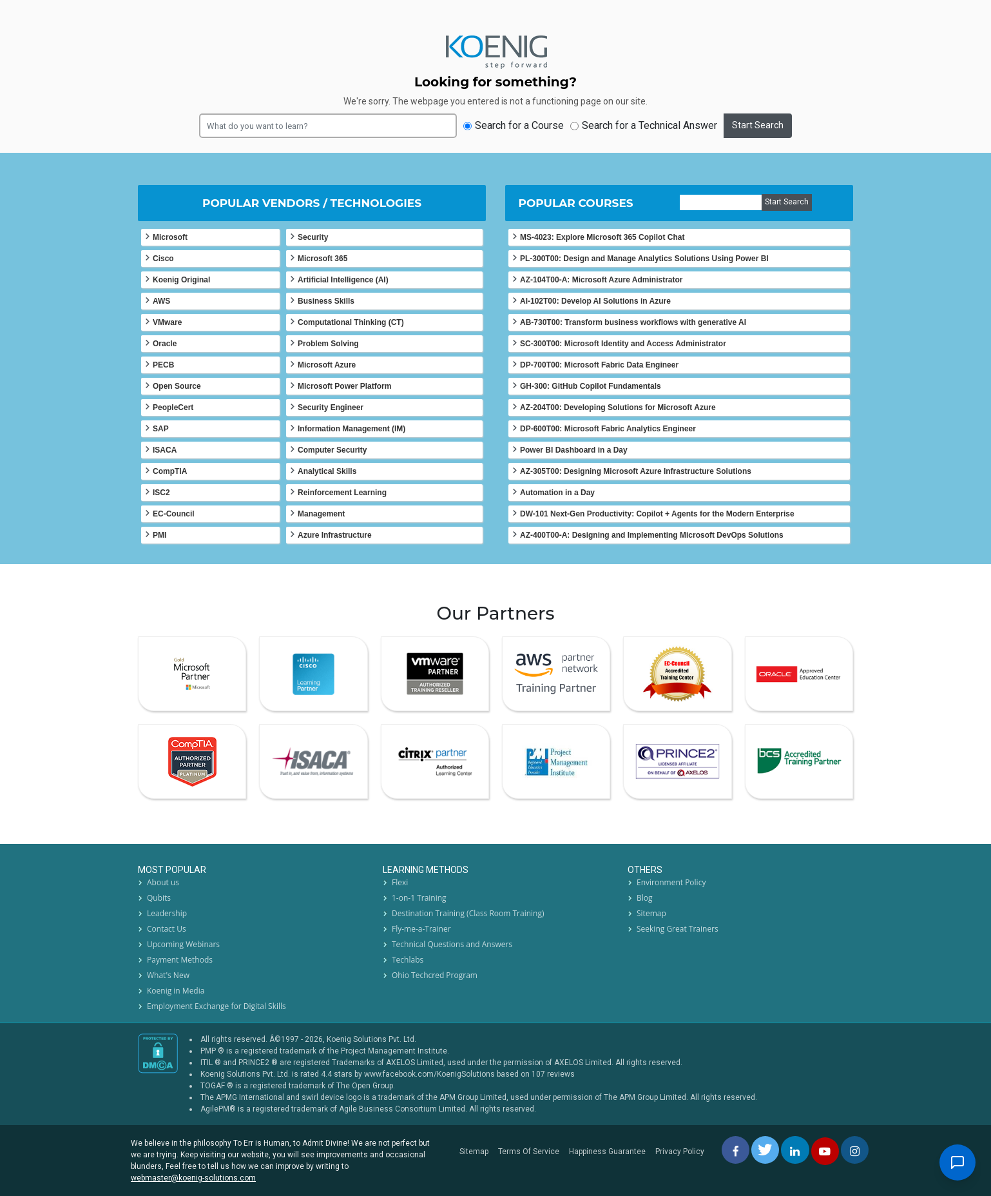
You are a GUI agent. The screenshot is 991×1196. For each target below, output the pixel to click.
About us (163, 882)
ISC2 (161, 492)
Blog (645, 897)
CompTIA (170, 471)
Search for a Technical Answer (643, 125)
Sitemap (651, 913)
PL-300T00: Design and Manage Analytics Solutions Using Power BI (644, 258)
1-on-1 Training (419, 897)
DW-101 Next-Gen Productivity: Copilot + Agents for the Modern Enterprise (657, 513)
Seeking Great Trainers (677, 928)
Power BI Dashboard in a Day (574, 450)
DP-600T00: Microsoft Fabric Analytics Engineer (608, 428)
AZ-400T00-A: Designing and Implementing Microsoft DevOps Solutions (652, 535)
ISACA (165, 450)
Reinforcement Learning (342, 492)
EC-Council (174, 513)
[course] (721, 202)
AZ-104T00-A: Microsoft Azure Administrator (601, 279)
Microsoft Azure (327, 364)
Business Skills (326, 301)
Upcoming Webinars (183, 944)
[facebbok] (735, 1150)
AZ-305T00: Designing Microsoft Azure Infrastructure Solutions (635, 471)
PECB (163, 364)
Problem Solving (328, 343)
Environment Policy (671, 882)
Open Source (177, 386)
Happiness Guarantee (607, 1151)
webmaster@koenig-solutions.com (193, 1177)
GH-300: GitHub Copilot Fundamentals (590, 386)
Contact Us (166, 928)
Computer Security (332, 450)
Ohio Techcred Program (434, 975)
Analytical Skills (327, 471)
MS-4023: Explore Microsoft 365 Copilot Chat (602, 237)
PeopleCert (173, 407)
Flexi (400, 882)
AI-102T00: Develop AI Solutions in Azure (595, 301)
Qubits (159, 897)
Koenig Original (181, 279)
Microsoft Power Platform (344, 386)
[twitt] (765, 1150)
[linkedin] (795, 1150)
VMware (167, 322)
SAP (161, 428)
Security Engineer (330, 407)
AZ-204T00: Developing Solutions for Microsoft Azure (618, 407)
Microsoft (170, 237)
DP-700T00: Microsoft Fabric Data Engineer (599, 364)
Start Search (758, 125)
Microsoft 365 (322, 258)
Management (321, 513)
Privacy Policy (679, 1151)
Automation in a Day (557, 492)
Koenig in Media (175, 990)
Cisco (163, 258)
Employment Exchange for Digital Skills (216, 1006)
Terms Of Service (528, 1151)
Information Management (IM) (351, 428)
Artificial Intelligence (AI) (343, 279)
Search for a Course (513, 125)
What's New (168, 975)
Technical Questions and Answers (452, 944)
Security (313, 237)
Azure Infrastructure (335, 535)
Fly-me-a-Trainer (421, 928)
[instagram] (855, 1150)
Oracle (165, 343)
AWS (161, 301)
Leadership (167, 913)
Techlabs (407, 959)
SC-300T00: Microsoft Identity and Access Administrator (623, 343)
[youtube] (825, 1151)
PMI (159, 535)
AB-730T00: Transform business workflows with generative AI (633, 322)
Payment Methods (180, 959)
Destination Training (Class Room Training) (468, 913)
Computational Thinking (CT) (351, 322)
